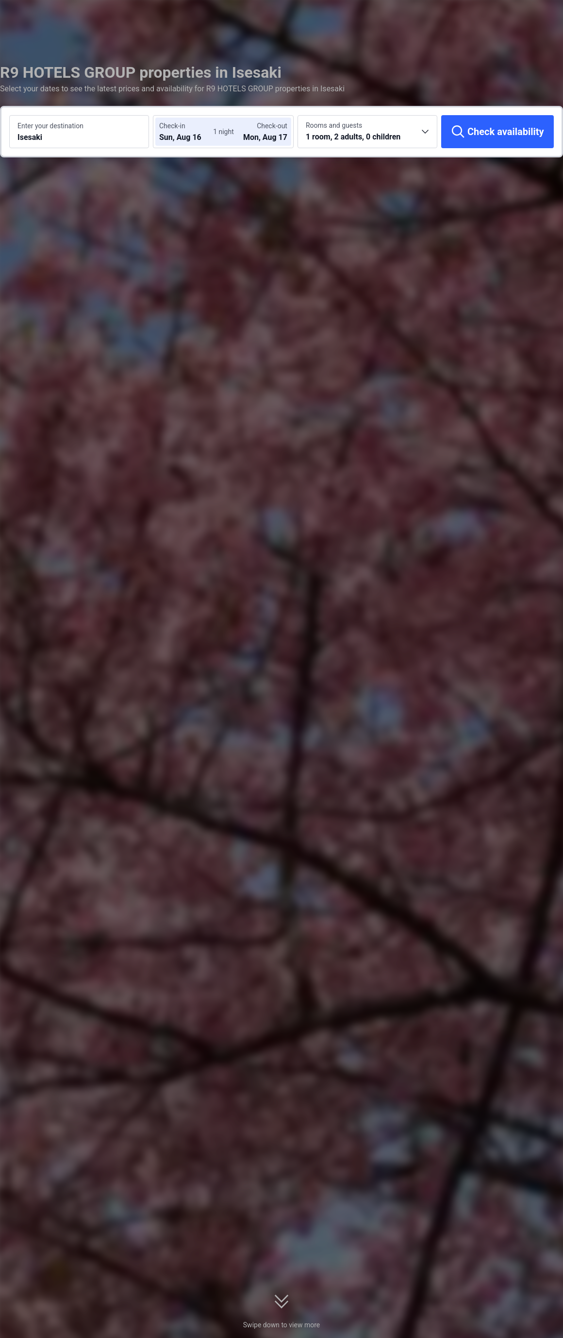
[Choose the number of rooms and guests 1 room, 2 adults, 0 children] (367, 132)
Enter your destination (50, 126)
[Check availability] (497, 131)
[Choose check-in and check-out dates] (188, 132)
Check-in (172, 126)
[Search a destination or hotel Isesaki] (79, 131)
